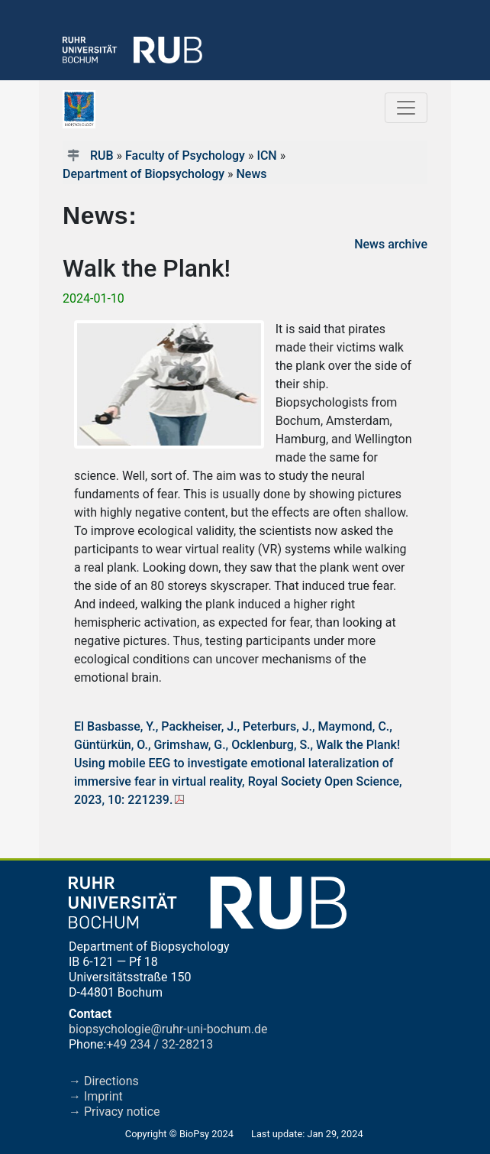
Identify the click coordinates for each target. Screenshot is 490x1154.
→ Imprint (96, 1096)
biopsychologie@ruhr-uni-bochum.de (168, 1029)
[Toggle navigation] (406, 107)
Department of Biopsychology (143, 174)
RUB (102, 155)
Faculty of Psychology (185, 155)
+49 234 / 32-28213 (159, 1044)
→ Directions (104, 1081)
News (251, 174)
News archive (390, 244)
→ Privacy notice (114, 1111)
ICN (266, 155)
